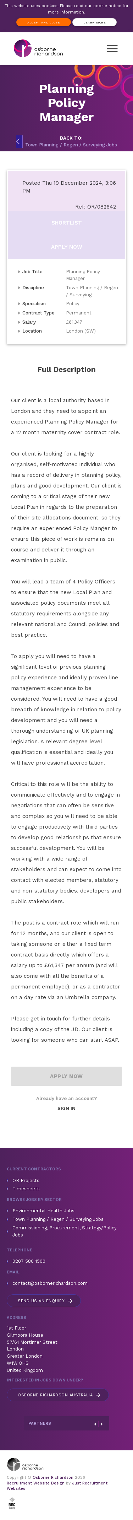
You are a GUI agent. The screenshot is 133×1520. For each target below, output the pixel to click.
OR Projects (25, 1180)
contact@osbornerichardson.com (50, 1283)
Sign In (66, 1108)
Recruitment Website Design (36, 1483)
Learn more (94, 22)
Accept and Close (43, 22)
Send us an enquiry (45, 1301)
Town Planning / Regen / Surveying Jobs (58, 1219)
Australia (59, 1395)
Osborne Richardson (53, 1477)
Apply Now (66, 247)
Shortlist (66, 223)
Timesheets (26, 1188)
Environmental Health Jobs (43, 1210)
